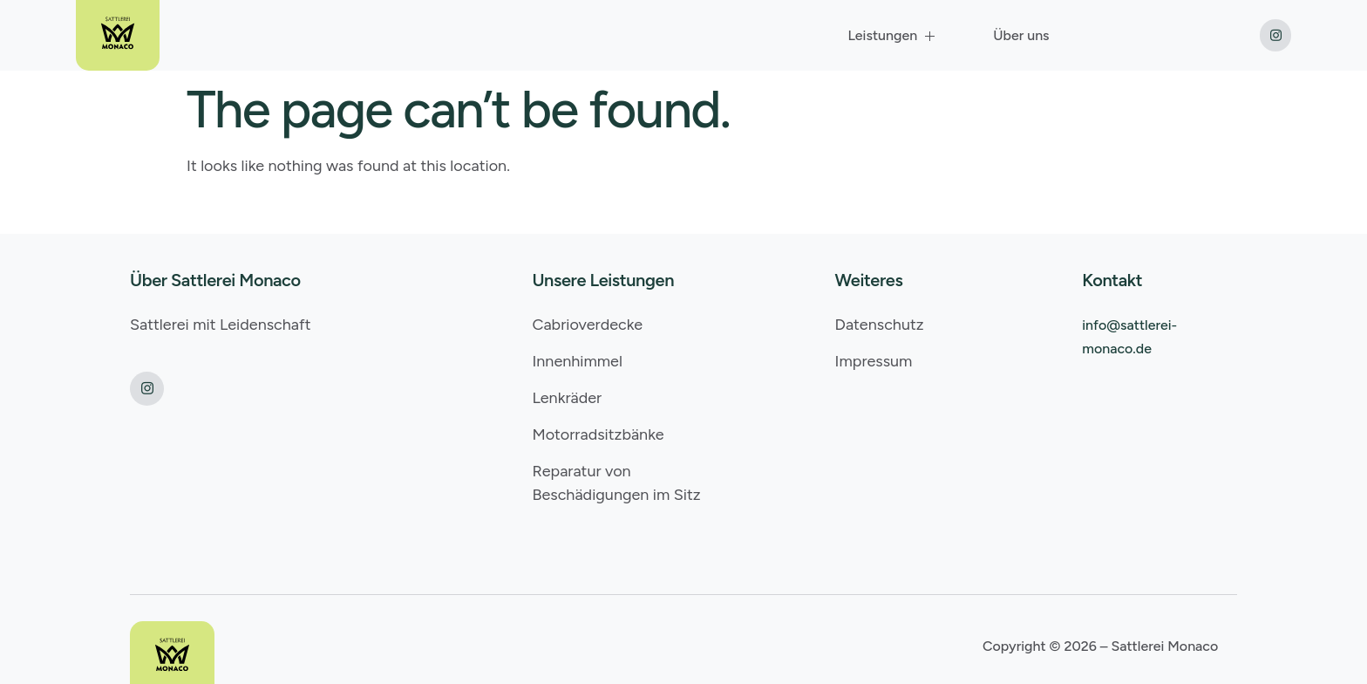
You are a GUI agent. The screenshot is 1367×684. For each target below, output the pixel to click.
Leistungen (892, 35)
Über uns (1021, 35)
